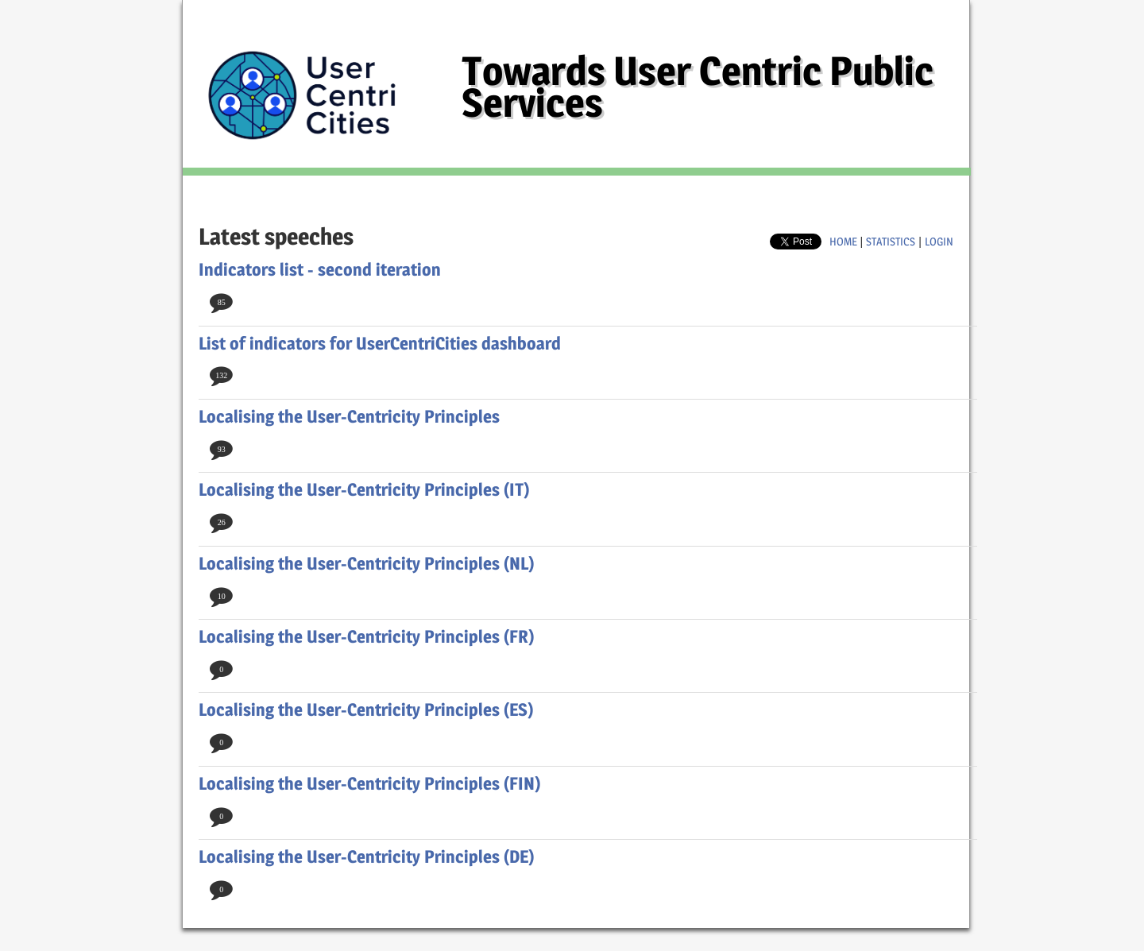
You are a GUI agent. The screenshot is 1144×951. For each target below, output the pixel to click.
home (843, 241)
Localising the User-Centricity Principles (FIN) (370, 783)
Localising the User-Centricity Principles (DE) (367, 856)
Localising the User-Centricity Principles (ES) (366, 709)
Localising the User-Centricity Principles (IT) (364, 489)
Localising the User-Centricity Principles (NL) (367, 563)
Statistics (890, 241)
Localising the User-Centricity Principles (349, 416)
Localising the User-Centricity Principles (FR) (367, 636)
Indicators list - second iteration (320, 269)
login (939, 241)
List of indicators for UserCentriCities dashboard (380, 343)
